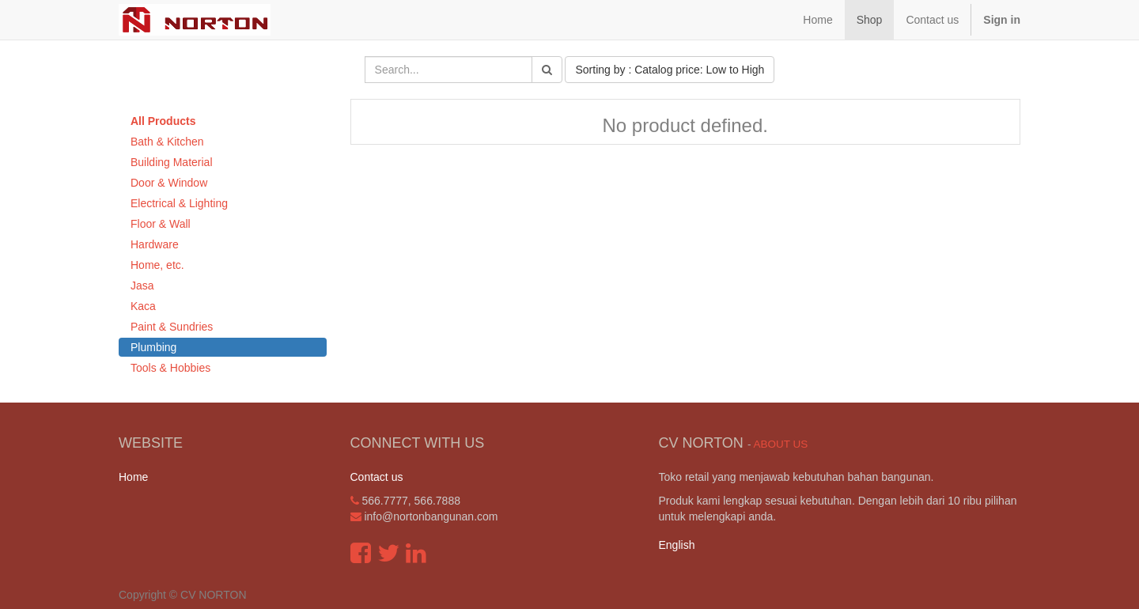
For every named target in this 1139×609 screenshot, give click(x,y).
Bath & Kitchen (167, 141)
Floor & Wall (161, 224)
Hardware (155, 244)
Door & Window (169, 182)
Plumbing (153, 347)
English (677, 545)
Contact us (376, 477)
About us (780, 444)
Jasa (142, 285)
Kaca (143, 306)
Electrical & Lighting (179, 203)
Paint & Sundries (172, 326)
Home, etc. (157, 265)
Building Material (172, 162)
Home (133, 477)
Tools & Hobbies (170, 367)
